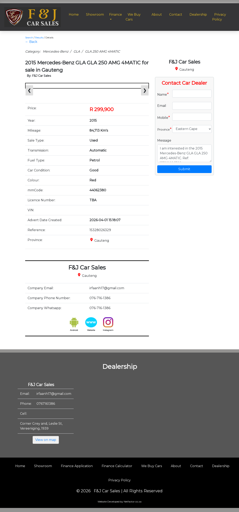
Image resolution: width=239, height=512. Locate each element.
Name (163, 94)
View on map (45, 440)
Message (164, 140)
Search (29, 37)
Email (161, 106)
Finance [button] (115, 14)
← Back (31, 42)
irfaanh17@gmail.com (54, 394)
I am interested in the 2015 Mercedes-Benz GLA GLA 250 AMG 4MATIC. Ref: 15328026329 (184, 153)
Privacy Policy (119, 480)
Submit (184, 169)
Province (163, 129)
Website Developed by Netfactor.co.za (119, 501)
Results (39, 37)
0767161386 (46, 404)
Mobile (163, 117)
